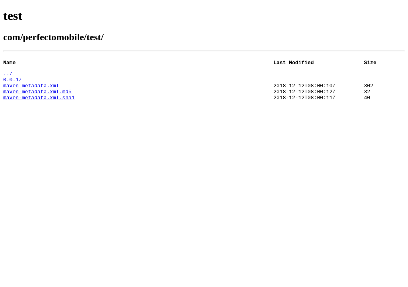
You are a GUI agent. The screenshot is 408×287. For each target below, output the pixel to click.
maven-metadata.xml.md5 (37, 97)
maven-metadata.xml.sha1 (39, 104)
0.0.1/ (12, 82)
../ (7, 75)
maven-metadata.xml (31, 90)
